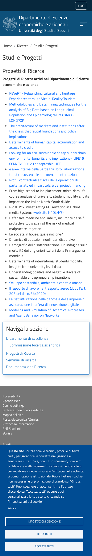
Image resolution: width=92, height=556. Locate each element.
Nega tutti (44, 534)
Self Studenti (12, 428)
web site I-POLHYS (48, 212)
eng (81, 5)
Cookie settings (13, 405)
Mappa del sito (13, 414)
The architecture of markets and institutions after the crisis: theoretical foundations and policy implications (46, 131)
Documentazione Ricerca (26, 367)
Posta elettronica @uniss (21, 419)
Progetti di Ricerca (20, 353)
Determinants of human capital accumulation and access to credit (46, 144)
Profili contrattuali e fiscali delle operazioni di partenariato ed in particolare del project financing (47, 182)
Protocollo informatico (18, 424)
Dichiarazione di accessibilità (23, 410)
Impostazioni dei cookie (44, 521)
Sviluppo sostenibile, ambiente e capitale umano (46, 283)
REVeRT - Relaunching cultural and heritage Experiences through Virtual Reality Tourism (42, 96)
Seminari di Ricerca (21, 360)
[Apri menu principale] (83, 24)
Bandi (7, 444)
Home (7, 46)
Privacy (12, 508)
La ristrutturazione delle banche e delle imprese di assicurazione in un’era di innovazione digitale (47, 301)
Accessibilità (11, 396)
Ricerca (23, 46)
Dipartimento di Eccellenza (27, 338)
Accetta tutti (44, 546)
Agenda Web (11, 400)
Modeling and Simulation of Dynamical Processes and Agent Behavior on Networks (46, 312)
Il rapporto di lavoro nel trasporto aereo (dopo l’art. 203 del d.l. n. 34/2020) (47, 291)
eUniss (7, 433)
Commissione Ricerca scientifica (34, 345)
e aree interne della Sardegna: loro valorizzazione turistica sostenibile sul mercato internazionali (46, 171)
